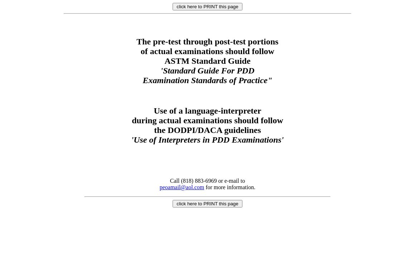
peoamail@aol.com (182, 187)
